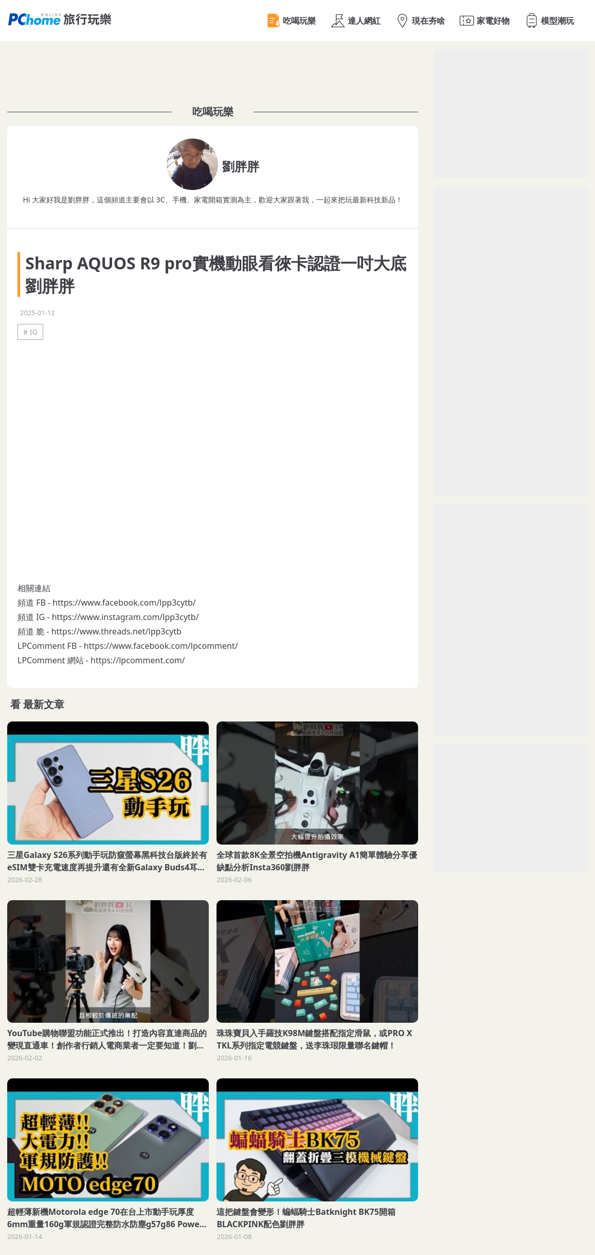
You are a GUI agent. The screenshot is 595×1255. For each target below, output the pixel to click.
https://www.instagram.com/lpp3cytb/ (125, 617)
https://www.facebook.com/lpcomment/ (161, 645)
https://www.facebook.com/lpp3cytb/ (123, 602)
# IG (30, 332)
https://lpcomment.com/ (138, 660)
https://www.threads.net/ (100, 631)
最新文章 (43, 704)
